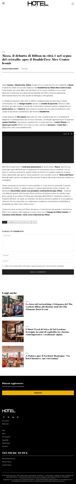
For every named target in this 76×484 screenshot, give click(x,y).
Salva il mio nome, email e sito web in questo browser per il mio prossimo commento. (34, 266)
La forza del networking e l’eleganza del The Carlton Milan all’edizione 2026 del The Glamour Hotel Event (49, 307)
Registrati (38, 393)
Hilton (34, 222)
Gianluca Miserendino (10, 69)
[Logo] (38, 4)
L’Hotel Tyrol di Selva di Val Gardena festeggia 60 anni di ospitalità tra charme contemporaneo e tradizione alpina (47, 332)
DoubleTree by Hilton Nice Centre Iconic (19, 222)
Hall (3, 52)
